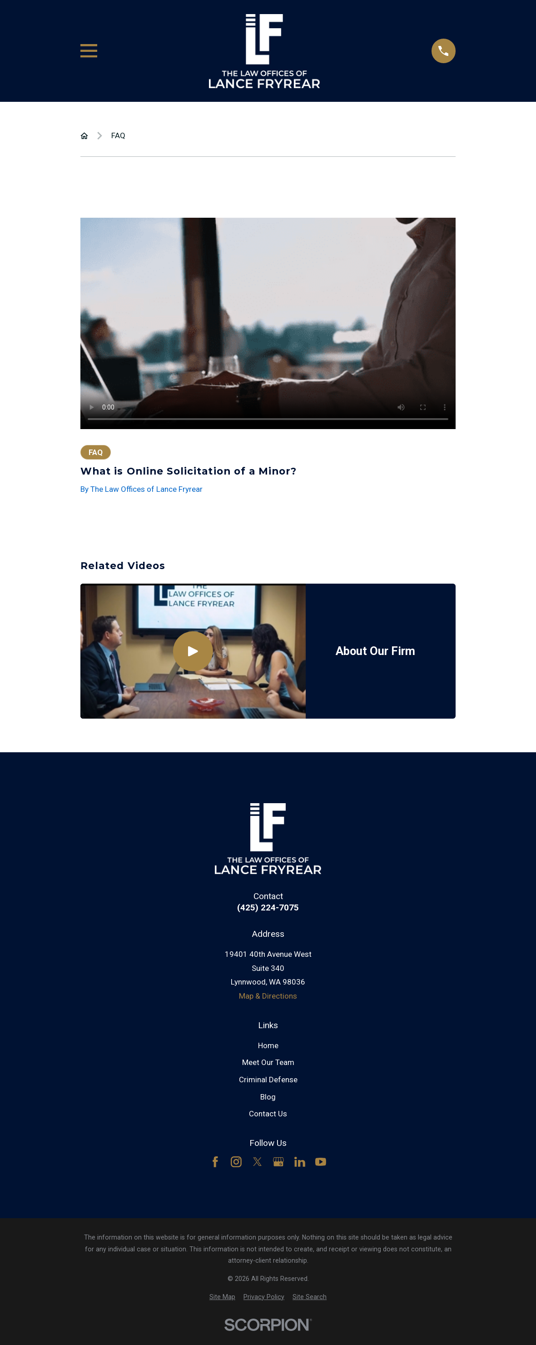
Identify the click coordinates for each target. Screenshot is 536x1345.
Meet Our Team (268, 1062)
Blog (268, 1096)
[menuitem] (222, 1297)
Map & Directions (268, 995)
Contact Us (268, 1113)
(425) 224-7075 (268, 907)
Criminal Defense (268, 1079)
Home (268, 1045)
